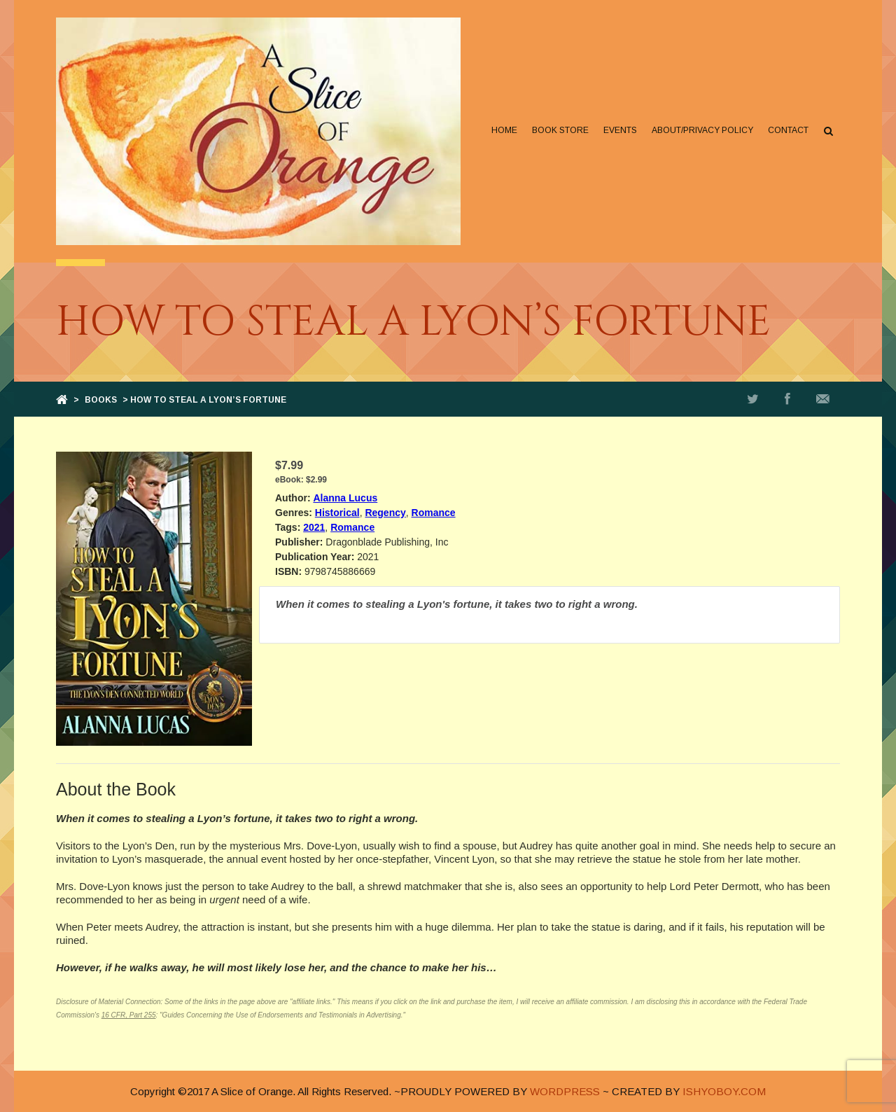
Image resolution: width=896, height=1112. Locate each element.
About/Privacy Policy (702, 130)
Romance (434, 512)
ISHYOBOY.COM (724, 1091)
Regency (385, 512)
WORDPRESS (565, 1091)
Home (504, 130)
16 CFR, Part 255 (129, 1015)
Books (101, 400)
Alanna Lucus (345, 497)
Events (620, 130)
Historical (337, 512)
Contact (788, 130)
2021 (314, 527)
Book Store (560, 130)
